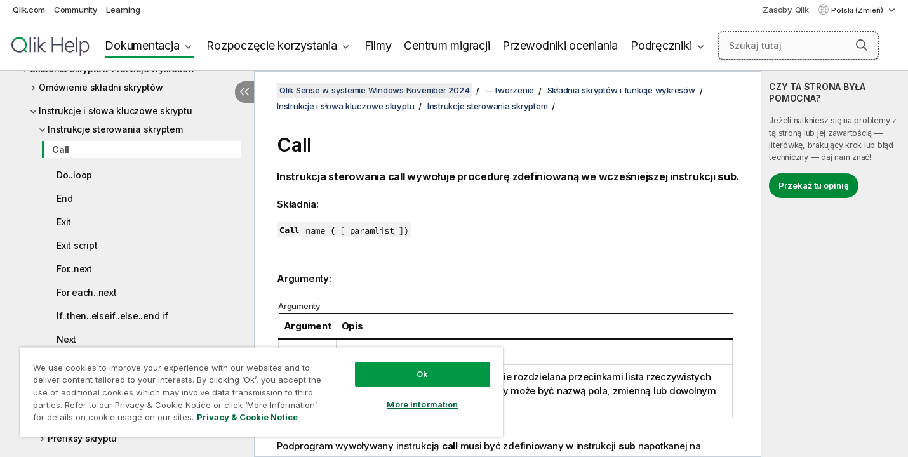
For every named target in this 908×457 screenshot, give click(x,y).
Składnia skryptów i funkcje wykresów (621, 90)
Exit (64, 221)
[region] (261, 392)
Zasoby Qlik (785, 9)
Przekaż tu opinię (813, 185)
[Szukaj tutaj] (798, 45)
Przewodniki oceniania (560, 45)
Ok (422, 374)
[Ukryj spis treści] (244, 92)
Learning (123, 9)
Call (60, 149)
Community (76, 9)
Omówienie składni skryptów (101, 87)
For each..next (87, 292)
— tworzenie (509, 90)
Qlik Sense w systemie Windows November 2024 (374, 90)
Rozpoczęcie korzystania (271, 45)
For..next (74, 268)
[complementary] (834, 264)
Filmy (378, 45)
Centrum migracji (447, 45)
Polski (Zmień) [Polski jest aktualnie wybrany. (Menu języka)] (858, 10)
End (64, 198)
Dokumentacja (142, 45)
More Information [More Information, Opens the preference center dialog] (422, 404)
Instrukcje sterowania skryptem (115, 129)
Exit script (77, 245)
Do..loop (74, 174)
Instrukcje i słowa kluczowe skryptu (115, 110)
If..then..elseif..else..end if (112, 315)
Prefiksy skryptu (82, 438)
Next (66, 339)
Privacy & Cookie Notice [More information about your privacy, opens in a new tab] (247, 417)
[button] (861, 45)
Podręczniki (661, 45)
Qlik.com (29, 9)
